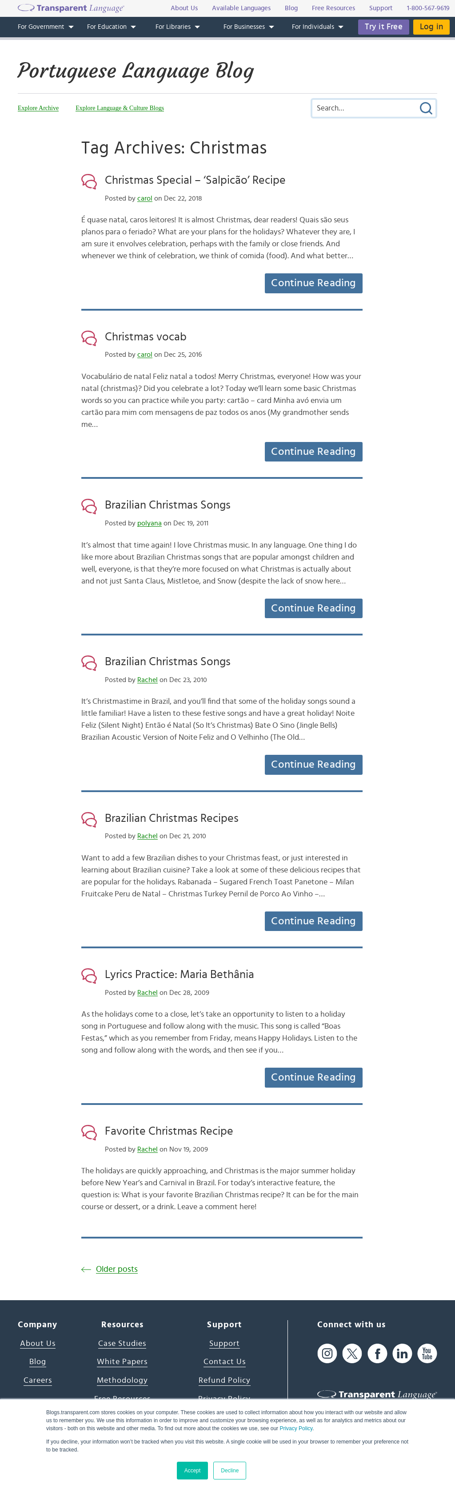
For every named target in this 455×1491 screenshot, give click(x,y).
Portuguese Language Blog (136, 70)
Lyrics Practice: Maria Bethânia (179, 974)
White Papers (122, 1362)
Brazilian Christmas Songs (168, 505)
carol (144, 198)
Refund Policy (225, 1380)
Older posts (117, 1269)
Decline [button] (230, 1470)
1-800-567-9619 (428, 8)
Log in (431, 27)
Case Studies (122, 1344)
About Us (38, 1344)
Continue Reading (313, 283)
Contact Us (225, 1362)
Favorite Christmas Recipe (169, 1131)
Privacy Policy (295, 1428)
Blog (37, 1362)
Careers (38, 1380)
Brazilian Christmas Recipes (172, 818)
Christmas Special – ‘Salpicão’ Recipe (195, 180)
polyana (149, 523)
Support (224, 1344)
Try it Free (384, 27)
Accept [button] (192, 1470)
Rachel (147, 679)
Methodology (122, 1380)
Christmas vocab (146, 337)
